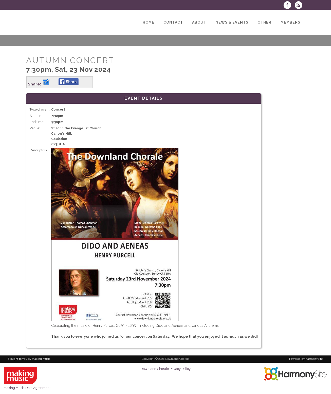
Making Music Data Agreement (27, 388)
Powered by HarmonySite (306, 359)
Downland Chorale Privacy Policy (165, 369)
